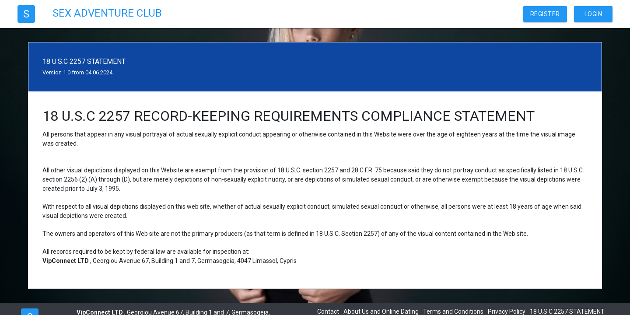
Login (593, 14)
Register (545, 14)
